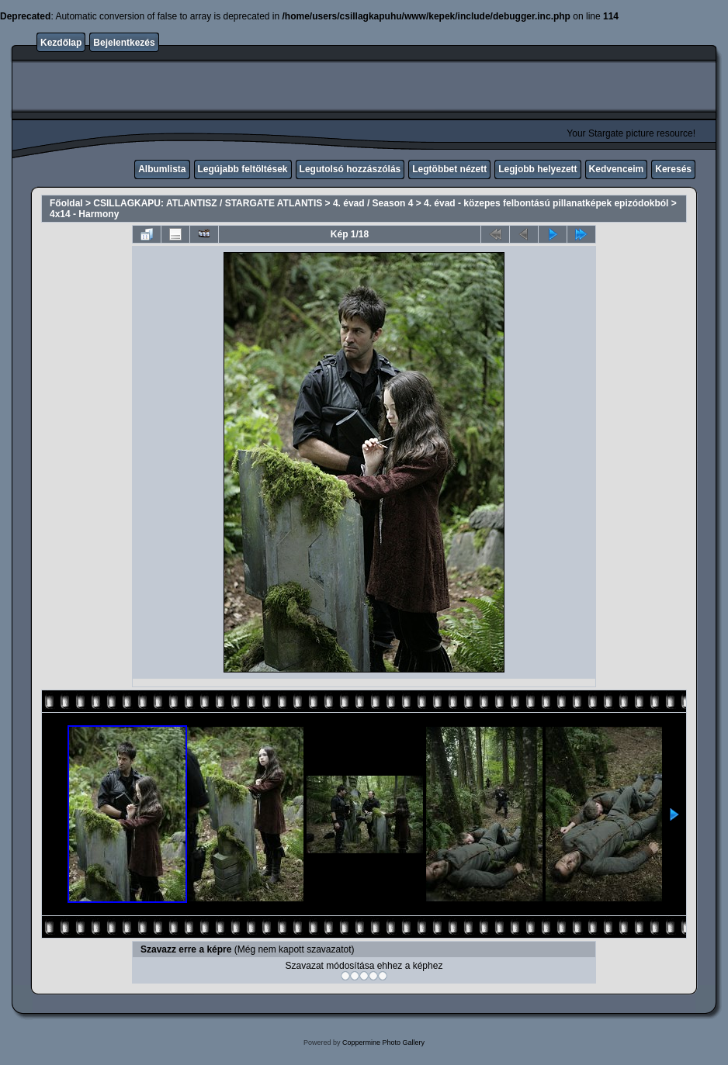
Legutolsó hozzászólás (350, 169)
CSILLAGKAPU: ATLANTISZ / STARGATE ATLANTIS (207, 203)
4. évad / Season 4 (373, 203)
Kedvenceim (616, 169)
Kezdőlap (60, 42)
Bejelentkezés (123, 42)
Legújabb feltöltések (243, 169)
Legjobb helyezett (537, 169)
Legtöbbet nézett (449, 169)
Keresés (673, 169)
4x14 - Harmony (84, 214)
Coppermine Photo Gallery (383, 1042)
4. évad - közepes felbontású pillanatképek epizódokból (546, 203)
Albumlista (161, 169)
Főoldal (66, 203)
